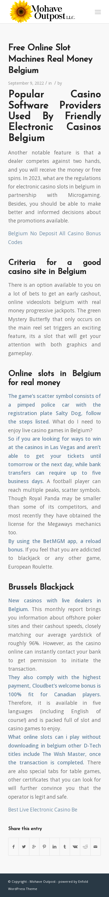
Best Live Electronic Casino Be (42, 809)
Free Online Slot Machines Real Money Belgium (50, 59)
